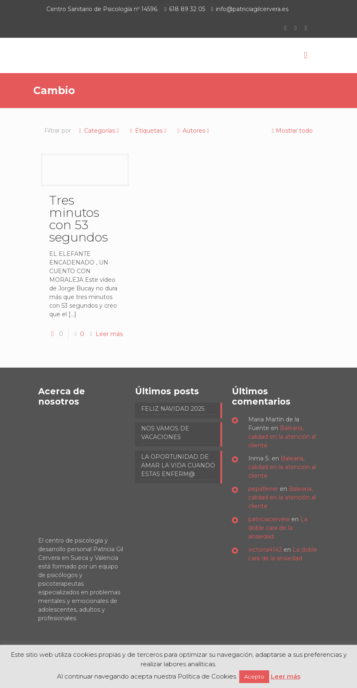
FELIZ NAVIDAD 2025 (172, 408)
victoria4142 (265, 549)
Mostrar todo (291, 130)
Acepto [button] (254, 676)
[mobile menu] (306, 55)
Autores (193, 130)
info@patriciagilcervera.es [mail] (252, 9)
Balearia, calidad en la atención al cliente (282, 436)
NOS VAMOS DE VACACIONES (165, 433)
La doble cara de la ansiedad (277, 527)
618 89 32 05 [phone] (187, 9)
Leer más (109, 334)
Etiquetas (148, 130)
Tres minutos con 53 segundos (78, 219)
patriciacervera (269, 519)
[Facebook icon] (285, 28)
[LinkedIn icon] (296, 28)
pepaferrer (263, 488)
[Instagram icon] (306, 28)
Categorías (99, 130)
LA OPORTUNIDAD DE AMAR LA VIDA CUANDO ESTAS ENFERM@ (178, 465)
